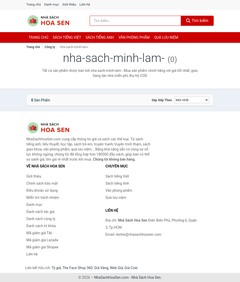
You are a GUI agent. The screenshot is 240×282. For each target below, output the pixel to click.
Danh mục (51, 4)
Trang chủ (33, 4)
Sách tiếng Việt (117, 176)
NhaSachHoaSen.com (111, 277)
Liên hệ (84, 4)
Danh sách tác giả (40, 212)
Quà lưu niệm (166, 37)
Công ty (50, 47)
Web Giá (116, 268)
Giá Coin (131, 268)
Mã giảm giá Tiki (39, 233)
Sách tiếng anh (100, 37)
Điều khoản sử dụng (42, 190)
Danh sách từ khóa (41, 226)
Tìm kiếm (197, 20)
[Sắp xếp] (191, 100)
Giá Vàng (101, 268)
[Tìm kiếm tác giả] (135, 21)
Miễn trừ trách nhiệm (42, 198)
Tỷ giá (56, 268)
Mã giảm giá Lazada (42, 240)
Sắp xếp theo (162, 100)
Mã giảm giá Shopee (42, 247)
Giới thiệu (69, 4)
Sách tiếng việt (67, 37)
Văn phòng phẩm (134, 37)
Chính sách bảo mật (42, 183)
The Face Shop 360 (77, 268)
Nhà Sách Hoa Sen (146, 277)
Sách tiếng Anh (117, 183)
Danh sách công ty (40, 219)
